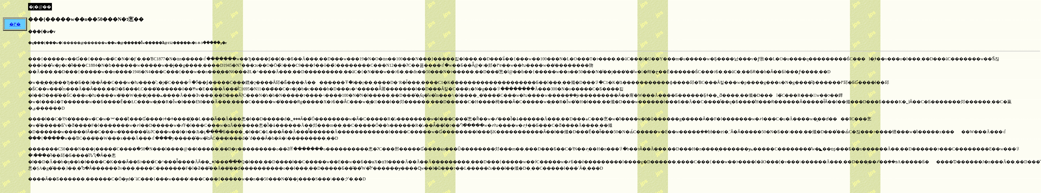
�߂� (15, 24)
